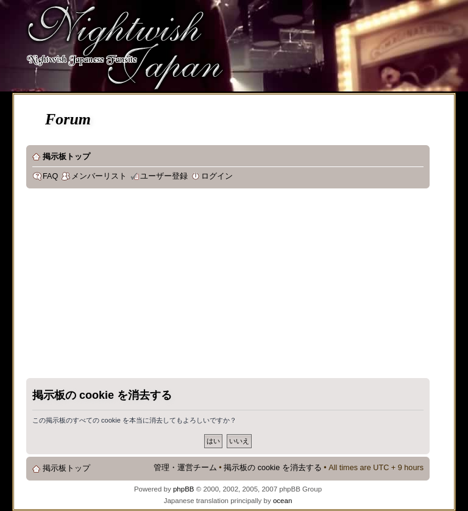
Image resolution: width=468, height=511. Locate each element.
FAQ (50, 176)
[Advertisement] (181, 286)
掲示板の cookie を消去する (273, 467)
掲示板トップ (66, 156)
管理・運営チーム (185, 467)
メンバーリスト (99, 176)
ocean (282, 500)
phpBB (183, 489)
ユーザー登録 (164, 176)
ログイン (217, 176)
